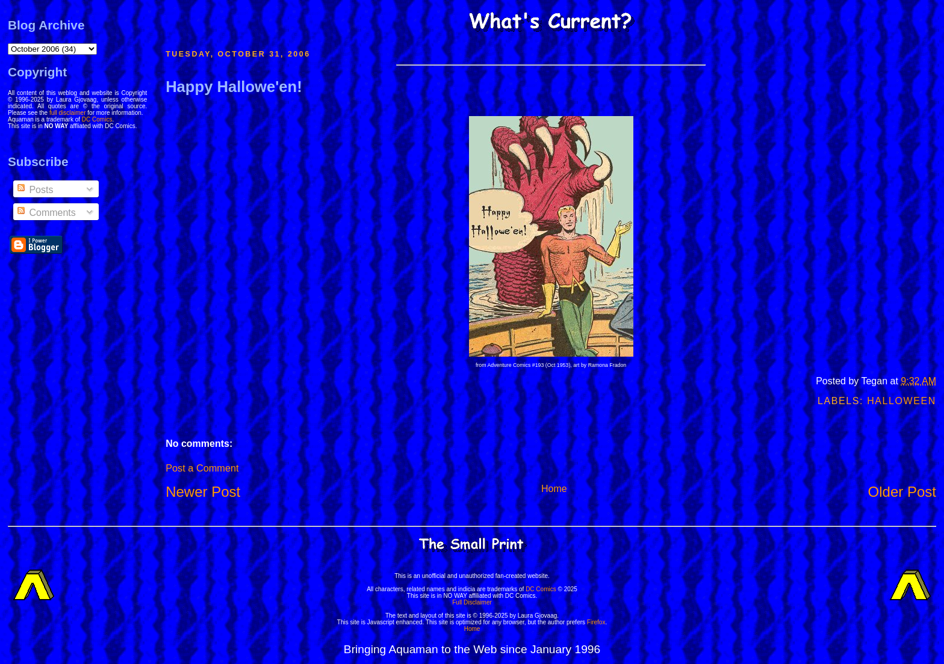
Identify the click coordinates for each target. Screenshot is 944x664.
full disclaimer (67, 112)
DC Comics (97, 119)
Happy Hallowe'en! (234, 86)
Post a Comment (202, 468)
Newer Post (203, 492)
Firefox (596, 622)
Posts (34, 190)
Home (554, 489)
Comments (46, 213)
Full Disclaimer (472, 602)
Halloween (901, 401)
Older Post (902, 492)
